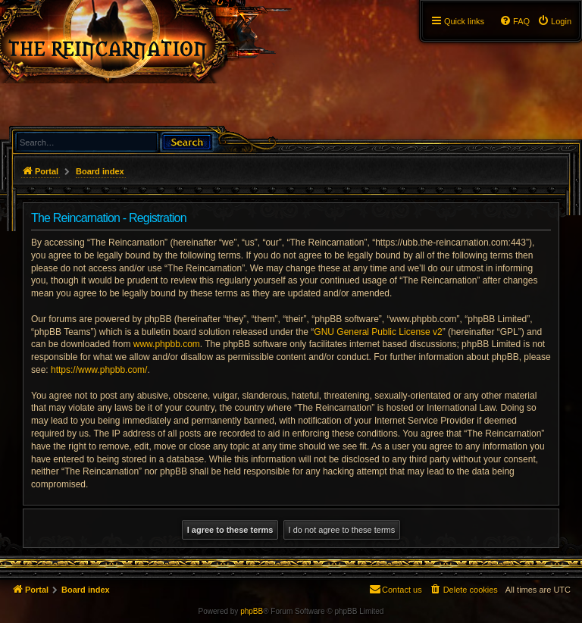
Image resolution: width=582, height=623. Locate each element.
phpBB (251, 611)
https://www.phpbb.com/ (99, 370)
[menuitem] (554, 21)
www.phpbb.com (166, 344)
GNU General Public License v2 (378, 332)
